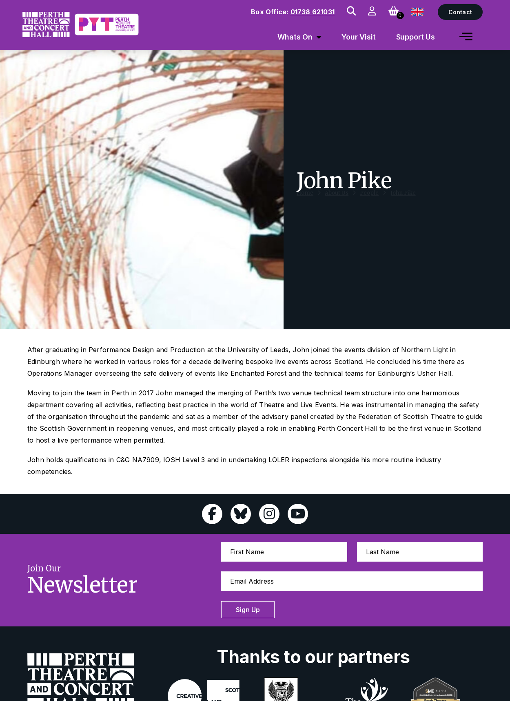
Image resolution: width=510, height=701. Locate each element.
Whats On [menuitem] (295, 37)
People (369, 200)
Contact (460, 12)
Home (305, 200)
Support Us (415, 37)
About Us (336, 200)
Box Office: (293, 12)
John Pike (403, 200)
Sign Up (248, 610)
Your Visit (358, 37)
